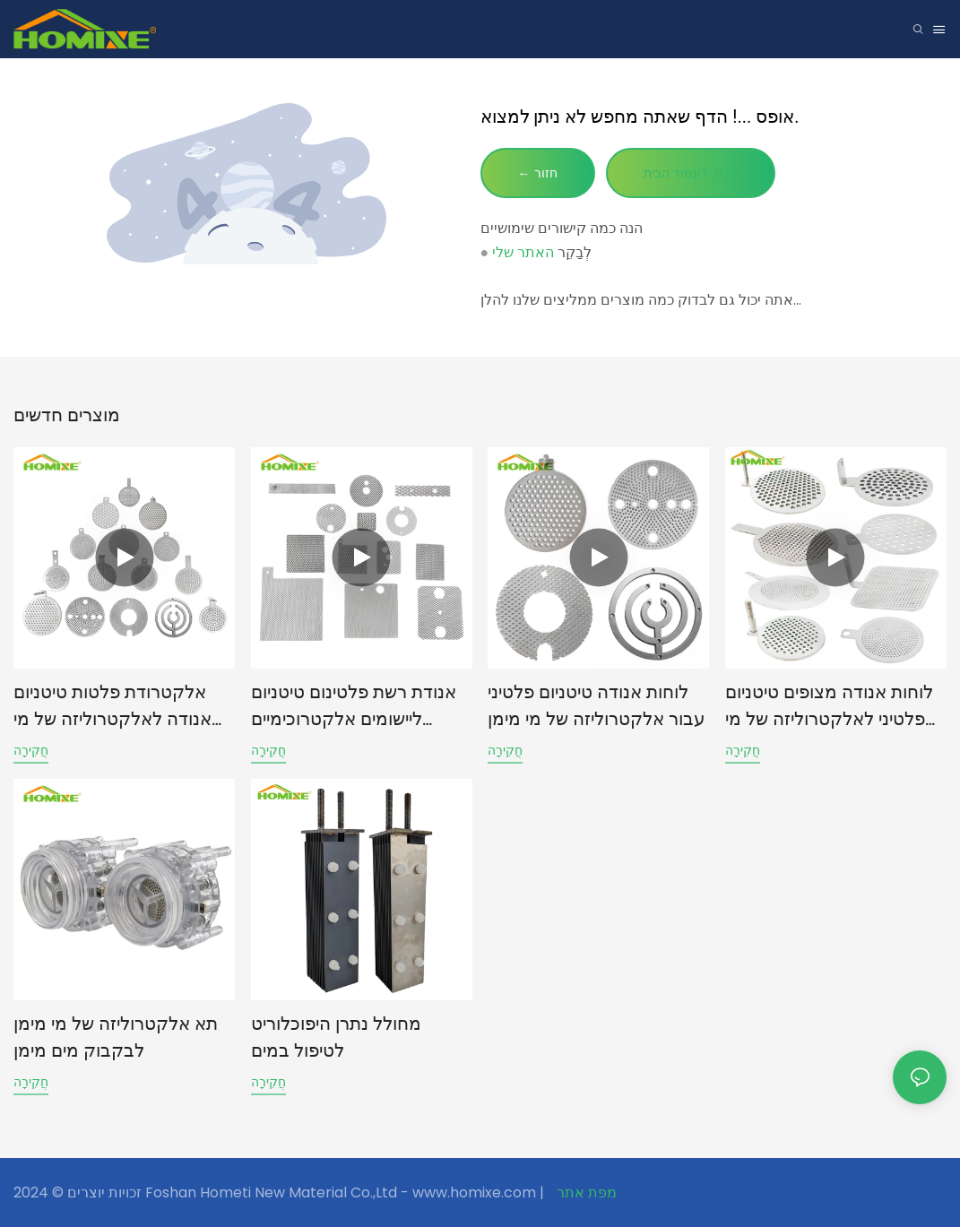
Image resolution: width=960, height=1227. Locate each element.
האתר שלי (523, 252)
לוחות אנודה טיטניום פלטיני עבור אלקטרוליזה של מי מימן (596, 705)
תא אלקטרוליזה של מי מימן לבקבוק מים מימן (115, 1037)
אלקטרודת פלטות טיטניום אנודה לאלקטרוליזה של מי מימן (112, 706)
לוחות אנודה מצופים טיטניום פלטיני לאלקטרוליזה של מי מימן (829, 706)
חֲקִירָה (30, 750)
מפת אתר (585, 1192)
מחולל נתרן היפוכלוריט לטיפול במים (336, 1037)
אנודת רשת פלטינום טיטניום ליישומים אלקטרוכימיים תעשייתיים (353, 706)
